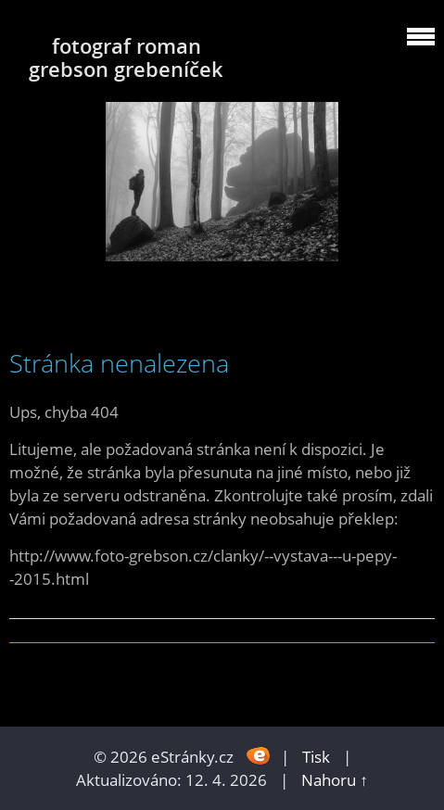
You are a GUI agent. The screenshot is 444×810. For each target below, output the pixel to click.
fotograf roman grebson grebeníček (126, 57)
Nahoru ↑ (334, 780)
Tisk (316, 756)
